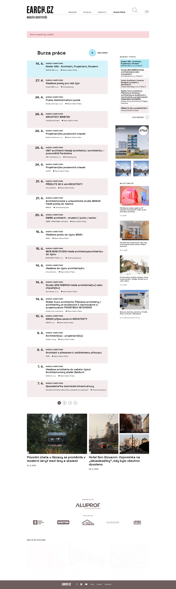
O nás (92, 584)
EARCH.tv (102, 12)
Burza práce (119, 12)
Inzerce (99, 584)
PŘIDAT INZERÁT (102, 53)
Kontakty (108, 584)
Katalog (87, 12)
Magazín (72, 12)
